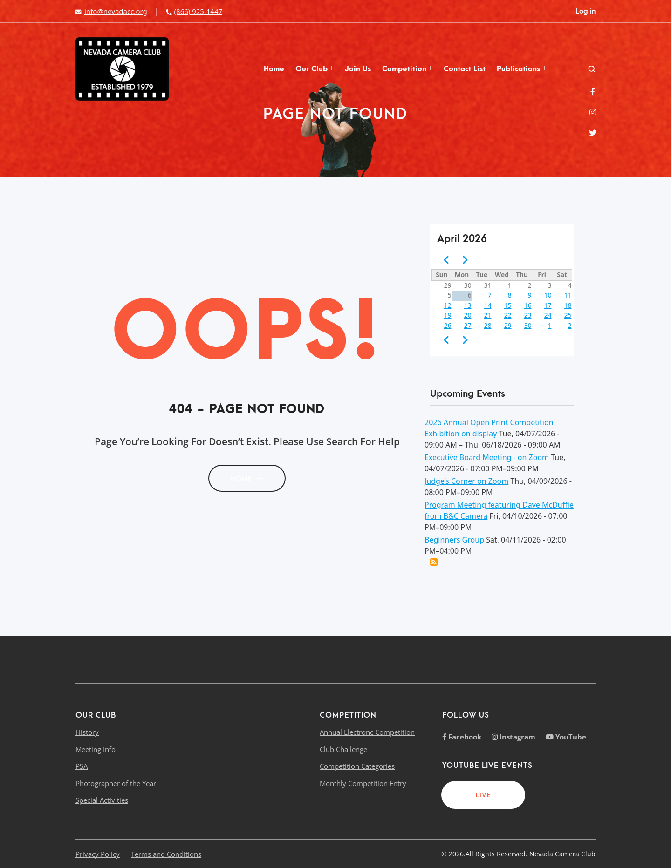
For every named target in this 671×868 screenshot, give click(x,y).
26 (448, 325)
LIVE (483, 794)
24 (548, 315)
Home (274, 69)
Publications (521, 69)
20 (468, 315)
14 (488, 305)
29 (508, 325)
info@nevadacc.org (111, 11)
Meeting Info (95, 749)
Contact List (465, 69)
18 (568, 305)
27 (468, 325)
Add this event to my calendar (434, 562)
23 (528, 315)
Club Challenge (343, 749)
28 (488, 325)
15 (508, 305)
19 (448, 315)
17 (548, 305)
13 (468, 305)
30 (528, 325)
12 (448, 305)
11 (568, 295)
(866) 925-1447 (193, 11)
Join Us (358, 69)
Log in (585, 11)
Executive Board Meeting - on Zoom (487, 457)
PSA (81, 766)
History (87, 732)
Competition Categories (357, 766)
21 (488, 315)
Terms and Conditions (166, 854)
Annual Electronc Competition (367, 732)
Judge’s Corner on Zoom (466, 481)
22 (508, 315)
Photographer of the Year (115, 783)
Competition (407, 69)
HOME (247, 478)
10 (548, 295)
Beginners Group (454, 540)
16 (528, 305)
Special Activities (101, 800)
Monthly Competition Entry (363, 783)
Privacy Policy (97, 854)
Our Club (314, 69)
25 (568, 315)
